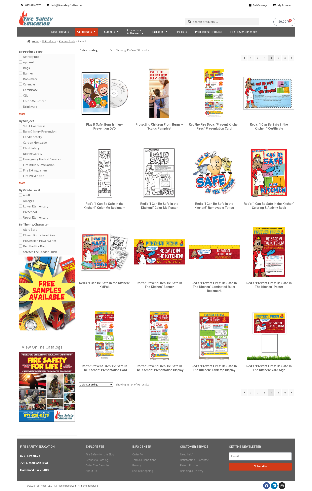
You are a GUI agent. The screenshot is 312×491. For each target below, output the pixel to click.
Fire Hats (181, 32)
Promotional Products (208, 32)
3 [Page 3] (264, 58)
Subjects (111, 32)
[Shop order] (96, 50)
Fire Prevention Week (243, 32)
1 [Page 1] (251, 58)
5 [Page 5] (278, 58)
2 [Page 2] (257, 58)
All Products (86, 32)
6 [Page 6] (285, 58)
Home (35, 41)
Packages (160, 32)
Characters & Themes (135, 31)
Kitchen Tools (67, 41)
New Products (60, 32)
